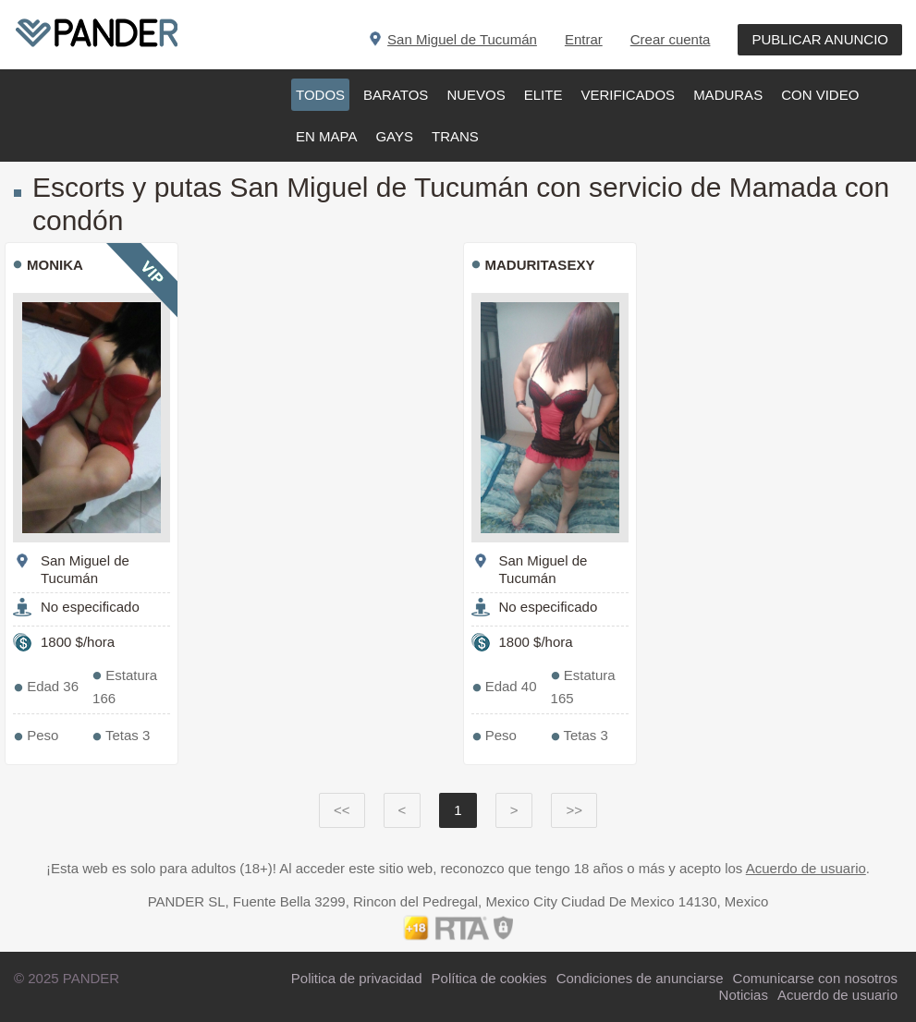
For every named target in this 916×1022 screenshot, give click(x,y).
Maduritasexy (540, 265)
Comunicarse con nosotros (815, 978)
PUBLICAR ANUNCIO (819, 39)
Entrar (584, 39)
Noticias (743, 995)
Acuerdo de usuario (806, 868)
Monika (55, 265)
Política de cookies (489, 978)
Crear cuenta (670, 39)
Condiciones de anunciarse (640, 978)
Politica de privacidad (356, 978)
